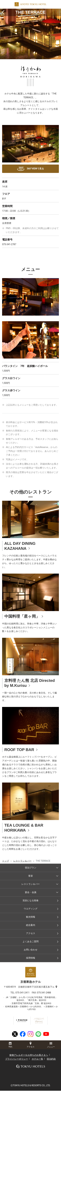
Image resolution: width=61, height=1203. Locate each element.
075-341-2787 (9, 244)
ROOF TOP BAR (19, 749)
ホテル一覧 (37, 1059)
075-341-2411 (23, 992)
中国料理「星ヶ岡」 (22, 616)
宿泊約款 (51, 1059)
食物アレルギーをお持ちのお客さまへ (28, 1055)
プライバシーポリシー (16, 1059)
